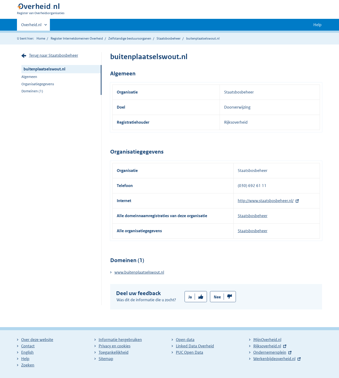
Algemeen (29, 76)
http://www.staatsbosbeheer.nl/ (266, 200)
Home (40, 38)
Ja (190, 297)
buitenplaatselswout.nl (44, 69)
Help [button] (317, 24)
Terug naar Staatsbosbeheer (53, 55)
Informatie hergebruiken (120, 339)
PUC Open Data (189, 352)
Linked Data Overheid (195, 346)
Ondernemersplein (269, 352)
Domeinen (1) (32, 91)
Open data (185, 339)
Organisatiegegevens (37, 84)
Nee (217, 297)
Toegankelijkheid (114, 352)
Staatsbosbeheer (169, 38)
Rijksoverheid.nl (267, 346)
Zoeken (27, 365)
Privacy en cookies (114, 346)
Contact (28, 346)
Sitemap (106, 358)
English (27, 352)
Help (25, 358)
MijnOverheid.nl (267, 339)
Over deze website (37, 339)
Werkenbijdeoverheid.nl (274, 358)
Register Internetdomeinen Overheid (77, 38)
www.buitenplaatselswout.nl (139, 272)
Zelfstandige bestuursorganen (129, 38)
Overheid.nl (31, 26)
